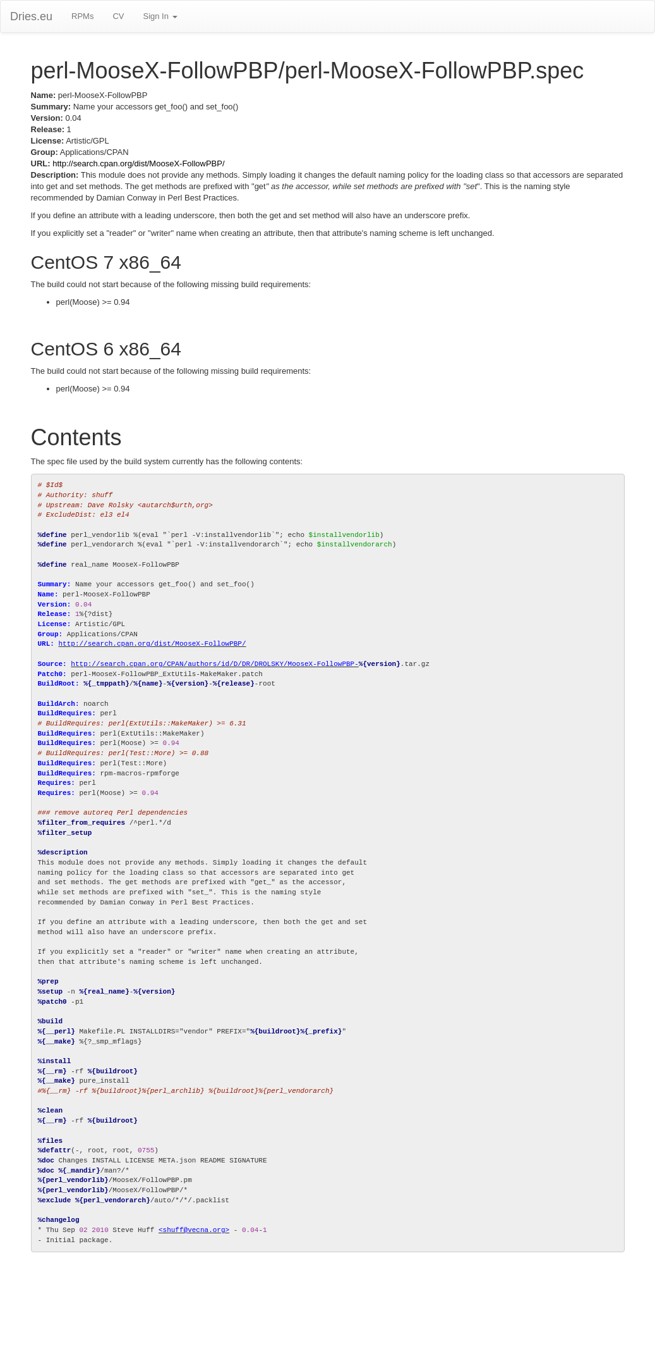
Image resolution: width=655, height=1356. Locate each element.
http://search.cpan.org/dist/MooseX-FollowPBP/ (138, 163)
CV (118, 16)
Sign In (160, 16)
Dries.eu (31, 16)
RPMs (82, 16)
